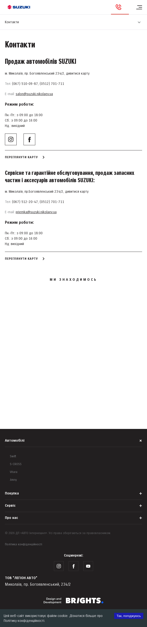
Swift (13, 456)
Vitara (13, 472)
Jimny (13, 480)
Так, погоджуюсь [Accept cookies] (129, 616)
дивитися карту (77, 73)
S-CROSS (16, 464)
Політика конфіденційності (23, 544)
